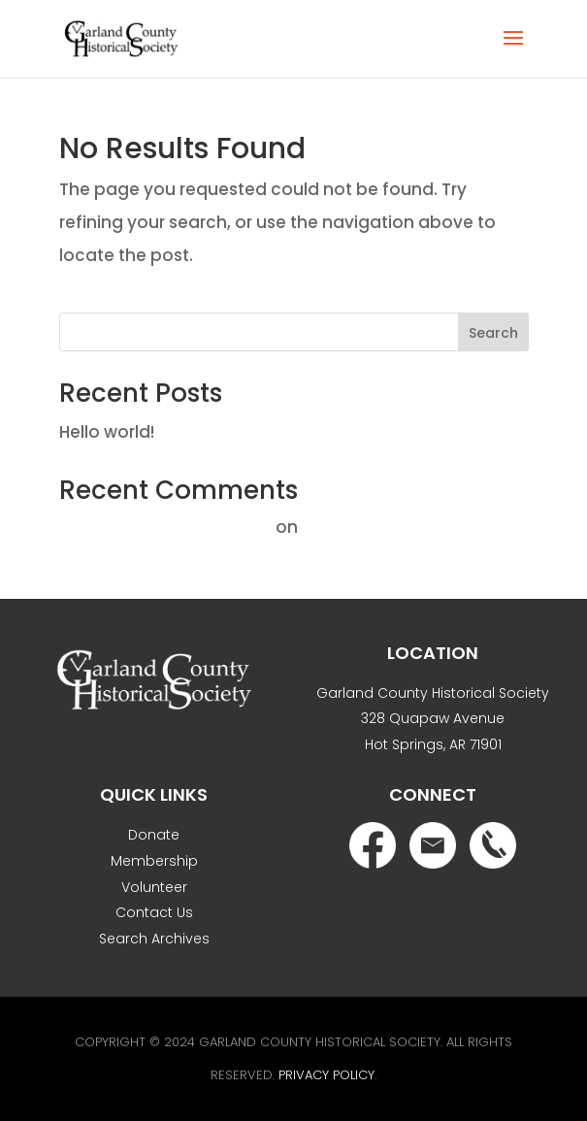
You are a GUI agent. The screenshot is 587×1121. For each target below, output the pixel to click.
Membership (154, 861)
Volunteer (154, 887)
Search (493, 333)
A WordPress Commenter (165, 527)
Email (432, 845)
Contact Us (154, 912)
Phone (493, 845)
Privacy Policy (326, 1075)
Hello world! (106, 432)
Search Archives (154, 938)
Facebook (372, 845)
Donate (153, 834)
